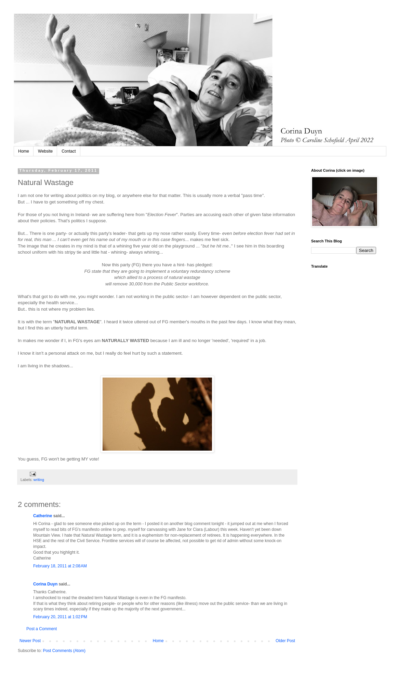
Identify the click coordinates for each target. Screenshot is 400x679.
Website (45, 151)
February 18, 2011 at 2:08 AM (60, 566)
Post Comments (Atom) (64, 650)
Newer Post (30, 640)
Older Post (285, 640)
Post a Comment (41, 628)
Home (23, 151)
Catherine (42, 515)
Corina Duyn (45, 584)
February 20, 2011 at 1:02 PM (60, 616)
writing (39, 480)
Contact (69, 151)
